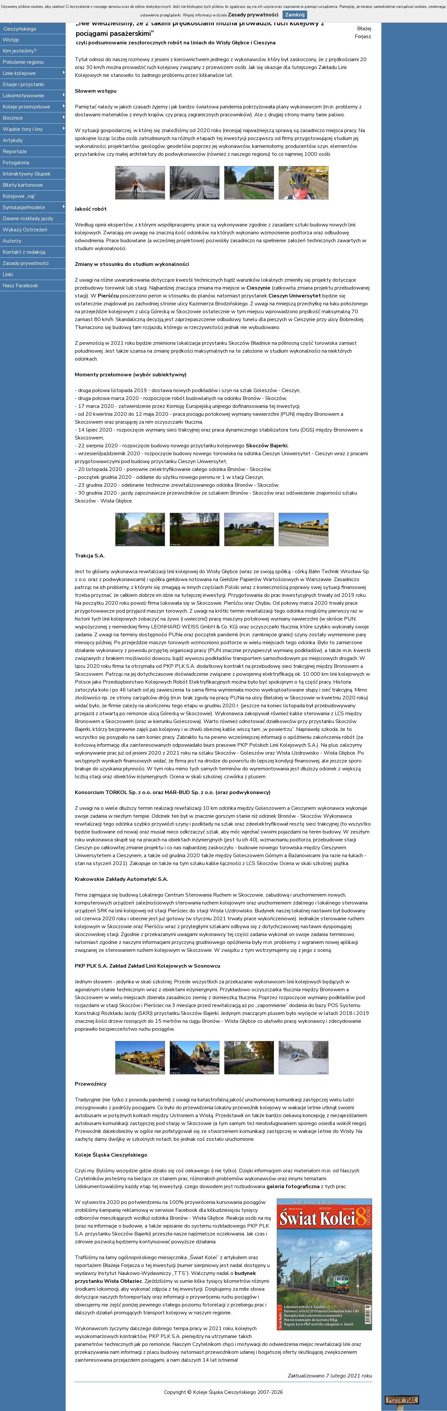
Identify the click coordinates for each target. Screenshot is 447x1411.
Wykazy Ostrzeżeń (25, 229)
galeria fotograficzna (293, 1186)
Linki (8, 274)
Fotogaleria (16, 162)
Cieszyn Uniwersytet (294, 295)
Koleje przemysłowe (34, 106)
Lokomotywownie (34, 95)
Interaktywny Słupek (27, 173)
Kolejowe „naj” (19, 196)
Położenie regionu (23, 62)
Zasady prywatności (26, 263)
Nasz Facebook (20, 285)
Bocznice (34, 118)
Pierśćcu (108, 295)
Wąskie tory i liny (34, 129)
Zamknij (295, 14)
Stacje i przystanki (23, 84)
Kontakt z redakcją (24, 252)
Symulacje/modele (34, 207)
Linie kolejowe (34, 73)
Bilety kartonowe (23, 185)
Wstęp (11, 39)
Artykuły (13, 140)
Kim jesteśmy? (19, 51)
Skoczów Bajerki (266, 445)
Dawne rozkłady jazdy (28, 218)
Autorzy (12, 241)
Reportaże (15, 151)
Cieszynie (258, 288)
